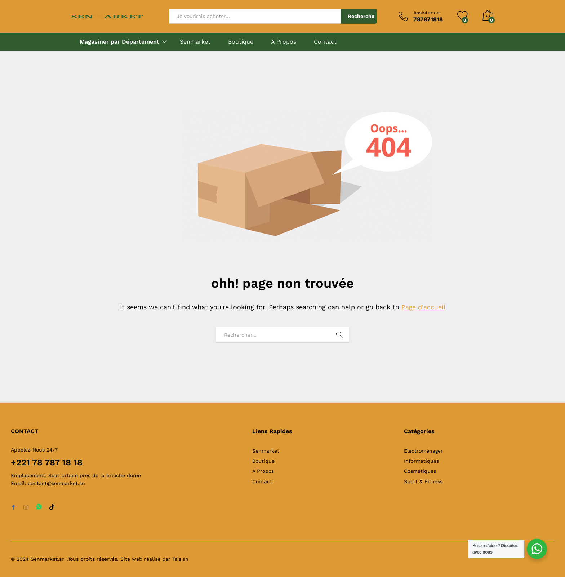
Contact (325, 42)
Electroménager (423, 451)
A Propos (283, 42)
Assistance (426, 12)
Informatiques (421, 461)
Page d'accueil (423, 307)
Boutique (240, 42)
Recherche (361, 16)
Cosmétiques (420, 471)
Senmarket (195, 42)
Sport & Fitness (423, 481)
